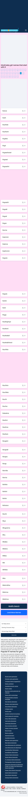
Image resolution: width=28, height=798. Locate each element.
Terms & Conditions (11, 787)
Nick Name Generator (11, 743)
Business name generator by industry (12, 692)
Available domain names (11, 686)
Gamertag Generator (10, 723)
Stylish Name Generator (11, 757)
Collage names (9, 709)
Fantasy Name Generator (11, 777)
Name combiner (9, 684)
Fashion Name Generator (11, 755)
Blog (10, 788)
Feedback (23, 788)
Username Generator (10, 721)
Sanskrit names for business (12, 714)
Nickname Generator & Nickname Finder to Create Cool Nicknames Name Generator (14, 766)
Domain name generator (11, 679)
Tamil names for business (11, 716)
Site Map (19, 788)
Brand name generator (11, 676)
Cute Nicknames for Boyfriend (13, 747)
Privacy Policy (19, 787)
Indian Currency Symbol (11, 728)
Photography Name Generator (13, 762)
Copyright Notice (5, 788)
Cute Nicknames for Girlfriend (13, 745)
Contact (14, 788)
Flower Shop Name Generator (13, 770)
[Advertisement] (13, 14)
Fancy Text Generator (10, 718)
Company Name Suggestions (12, 681)
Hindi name (8, 711)
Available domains (10, 738)
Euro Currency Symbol (11, 726)
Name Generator (23, 793)
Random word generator (11, 704)
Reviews (3, 790)
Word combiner (9, 733)
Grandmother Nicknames (11, 750)
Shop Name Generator (11, 706)
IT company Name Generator (12, 759)
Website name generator (11, 740)
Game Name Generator (11, 773)
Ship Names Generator (11, 702)
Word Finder (8, 731)
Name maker (8, 688)
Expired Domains (9, 735)
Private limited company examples (11, 698)
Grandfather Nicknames (11, 752)
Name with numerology (11, 695)
